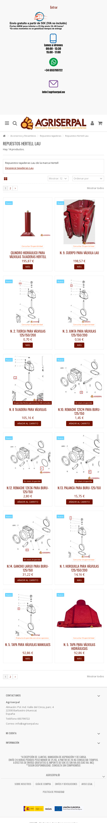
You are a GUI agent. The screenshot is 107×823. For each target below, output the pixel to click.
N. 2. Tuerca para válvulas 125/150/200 (27, 333)
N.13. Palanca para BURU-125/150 (79, 488)
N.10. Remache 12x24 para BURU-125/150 (79, 411)
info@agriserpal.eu (26, 723)
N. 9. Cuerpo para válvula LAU (79, 252)
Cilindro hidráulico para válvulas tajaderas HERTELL (27, 254)
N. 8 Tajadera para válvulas (27, 409)
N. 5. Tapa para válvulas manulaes (27, 644)
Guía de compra (43, 784)
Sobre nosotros (23, 784)
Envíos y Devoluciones (66, 784)
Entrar (53, 7)
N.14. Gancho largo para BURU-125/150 (28, 568)
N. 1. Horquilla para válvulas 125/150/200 (79, 568)
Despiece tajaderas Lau (19, 168)
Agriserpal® (53, 775)
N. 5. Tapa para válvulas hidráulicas (79, 646)
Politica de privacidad (53, 791)
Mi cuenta (11, 733)
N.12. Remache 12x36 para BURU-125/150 (28, 490)
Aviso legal (87, 784)
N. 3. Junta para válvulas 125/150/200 (79, 333)
